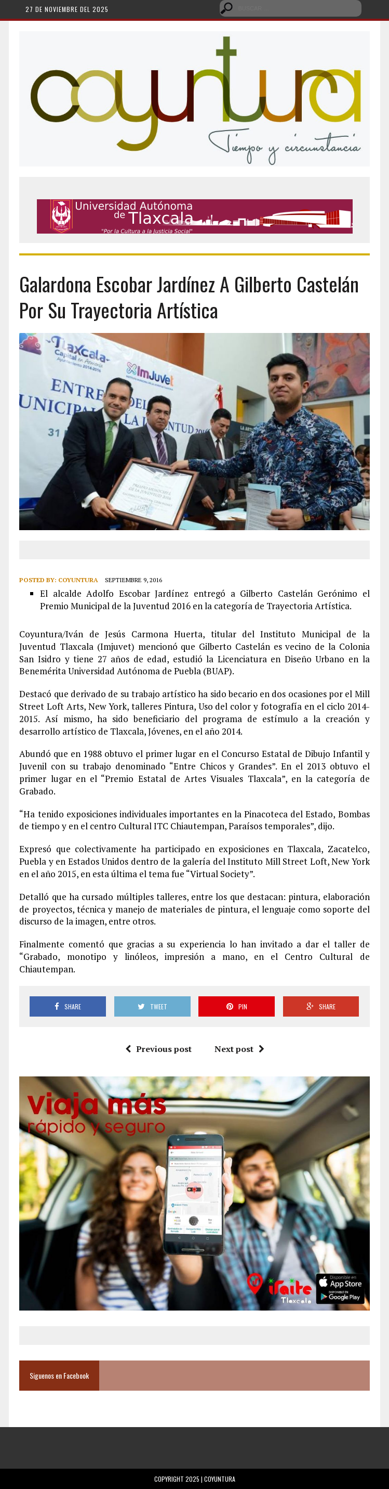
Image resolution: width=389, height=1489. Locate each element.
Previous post (158, 1049)
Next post (239, 1049)
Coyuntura (78, 580)
